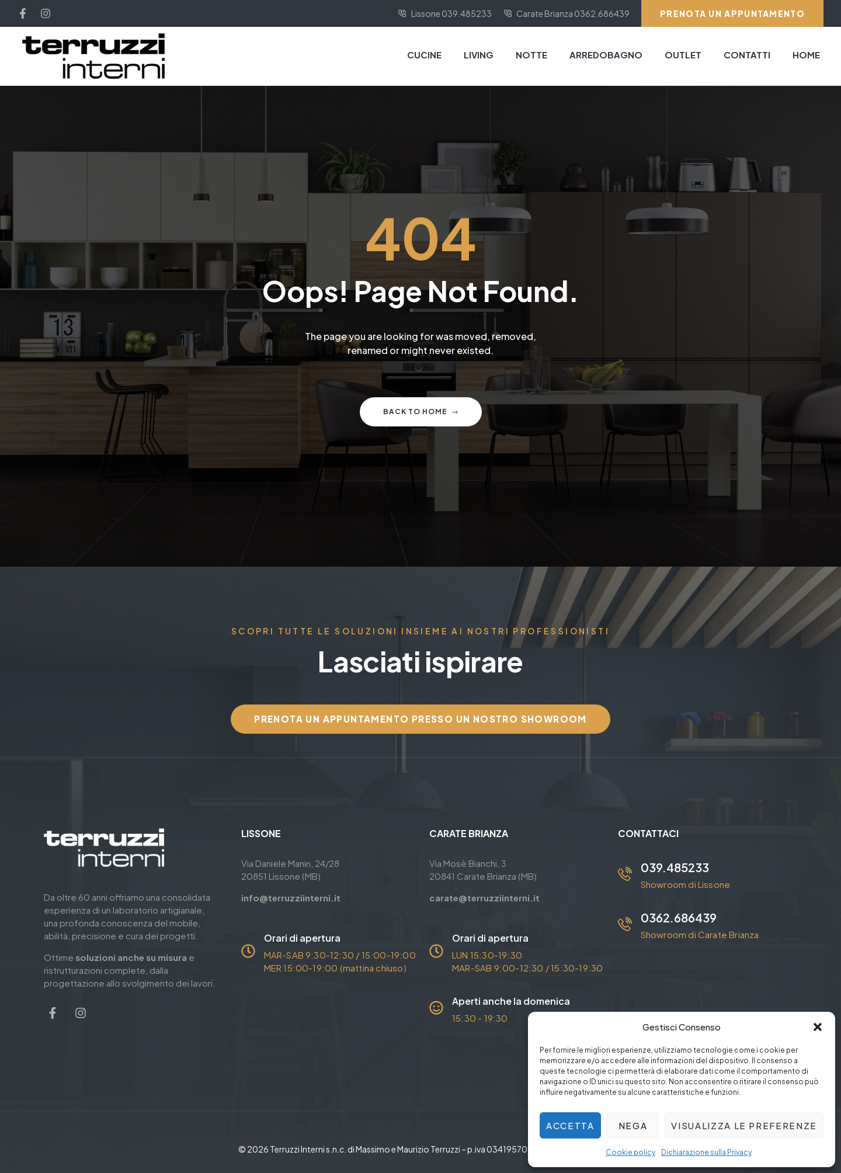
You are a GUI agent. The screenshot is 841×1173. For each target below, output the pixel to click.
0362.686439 (679, 917)
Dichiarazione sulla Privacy (706, 1152)
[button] (817, 1027)
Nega (633, 1125)
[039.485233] (625, 874)
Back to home (420, 411)
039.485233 (675, 867)
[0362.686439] (625, 924)
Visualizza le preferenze (744, 1125)
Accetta (570, 1125)
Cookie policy (630, 1152)
